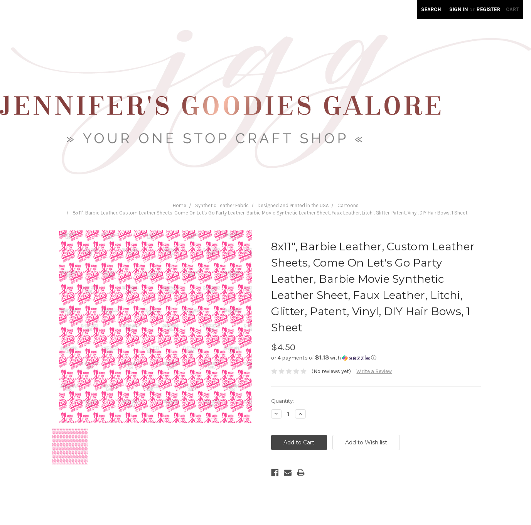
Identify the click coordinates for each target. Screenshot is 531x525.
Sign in (458, 9)
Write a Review (374, 371)
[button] (376, 357)
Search (431, 9)
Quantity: (282, 401)
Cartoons (348, 205)
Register (488, 9)
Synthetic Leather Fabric (222, 205)
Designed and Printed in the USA (293, 205)
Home (179, 205)
